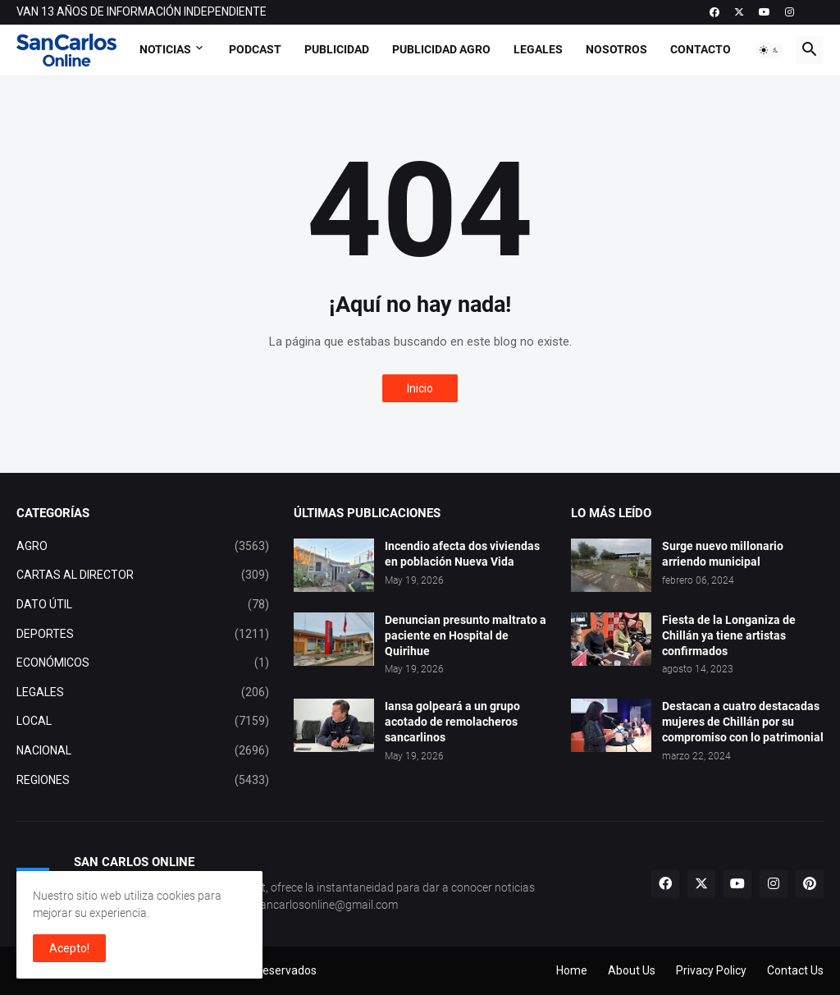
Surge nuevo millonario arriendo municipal (722, 553)
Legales (538, 49)
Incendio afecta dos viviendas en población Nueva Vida (462, 553)
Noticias (165, 49)
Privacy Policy (711, 970)
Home (571, 970)
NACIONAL (142, 751)
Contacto (700, 49)
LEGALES (142, 693)
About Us (631, 970)
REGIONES (142, 781)
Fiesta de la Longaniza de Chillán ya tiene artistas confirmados (729, 635)
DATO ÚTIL (142, 605)
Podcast (255, 49)
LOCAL (142, 721)
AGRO (142, 547)
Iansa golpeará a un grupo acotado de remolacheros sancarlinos (452, 721)
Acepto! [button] (69, 948)
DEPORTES (142, 634)
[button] (769, 50)
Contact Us (795, 970)
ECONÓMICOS (142, 663)
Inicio (420, 388)
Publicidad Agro (441, 49)
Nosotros (616, 49)
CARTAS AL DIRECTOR (142, 575)
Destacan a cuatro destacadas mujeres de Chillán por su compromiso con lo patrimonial (743, 721)
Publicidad (336, 49)
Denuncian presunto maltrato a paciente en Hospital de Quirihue (465, 635)
